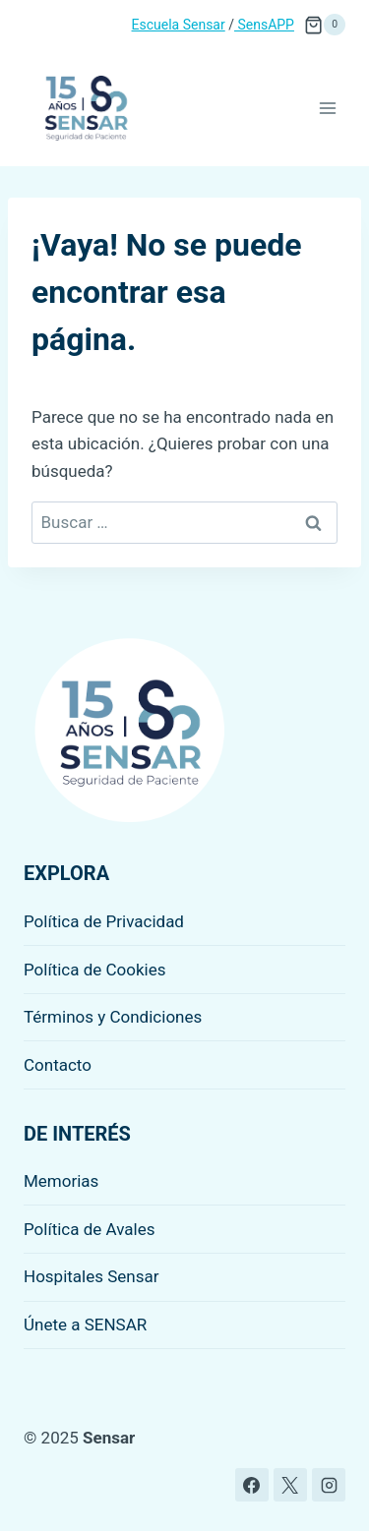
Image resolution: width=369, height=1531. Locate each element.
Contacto (58, 1065)
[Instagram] (328, 1485)
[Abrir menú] (327, 107)
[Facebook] (252, 1485)
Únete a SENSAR (85, 1324)
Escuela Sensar (178, 24)
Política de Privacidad (104, 921)
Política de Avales (89, 1229)
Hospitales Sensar (91, 1276)
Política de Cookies (95, 969)
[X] (290, 1485)
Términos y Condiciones (113, 1017)
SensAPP (264, 24)
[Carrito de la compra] (324, 24)
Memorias (61, 1181)
